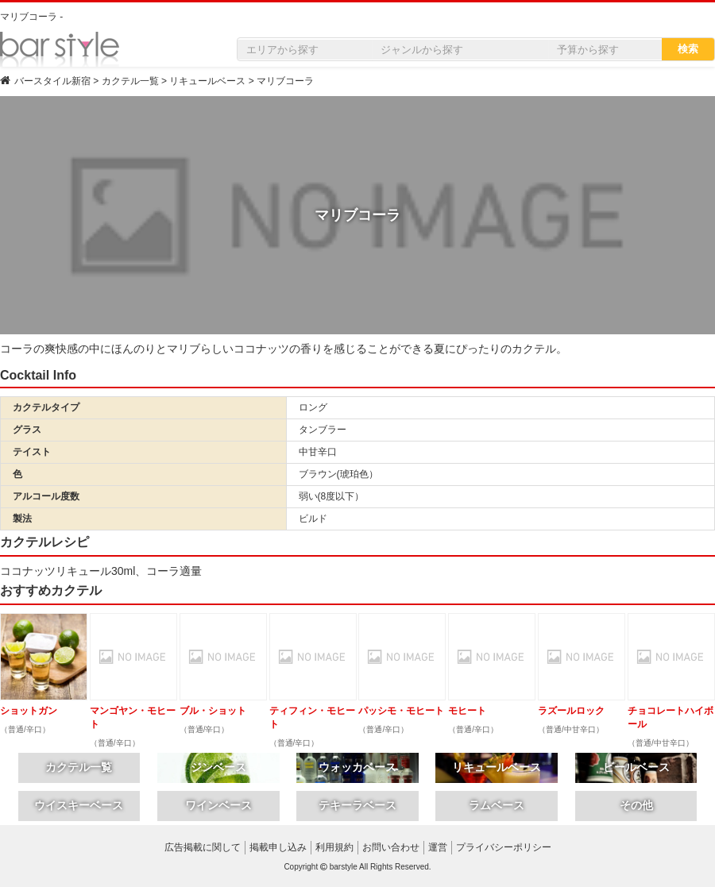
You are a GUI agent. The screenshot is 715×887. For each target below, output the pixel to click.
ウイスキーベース (78, 805)
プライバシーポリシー (503, 847)
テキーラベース (357, 805)
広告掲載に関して (202, 847)
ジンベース (218, 767)
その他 (636, 805)
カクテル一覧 (78, 767)
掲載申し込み (278, 847)
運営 (437, 847)
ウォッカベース (357, 767)
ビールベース (636, 767)
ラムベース (496, 805)
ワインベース (218, 805)
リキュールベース (496, 767)
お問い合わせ (390, 847)
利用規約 (334, 847)
